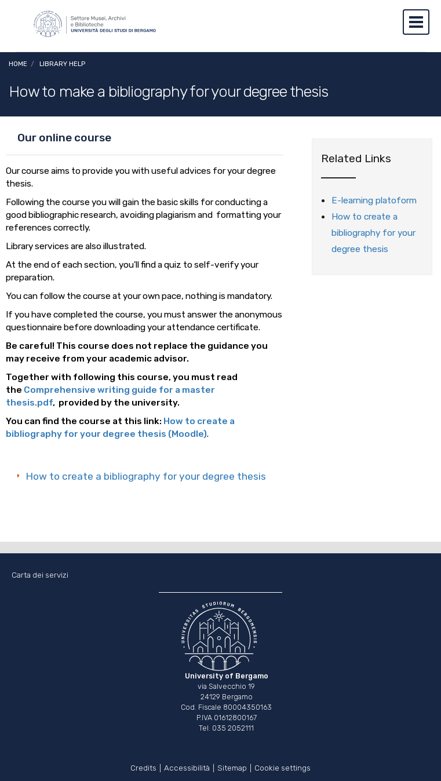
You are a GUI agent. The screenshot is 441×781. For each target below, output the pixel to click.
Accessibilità (187, 767)
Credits (143, 767)
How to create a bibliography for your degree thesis (146, 476)
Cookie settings (282, 767)
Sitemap (232, 767)
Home (18, 64)
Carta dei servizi (40, 575)
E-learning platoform (374, 200)
